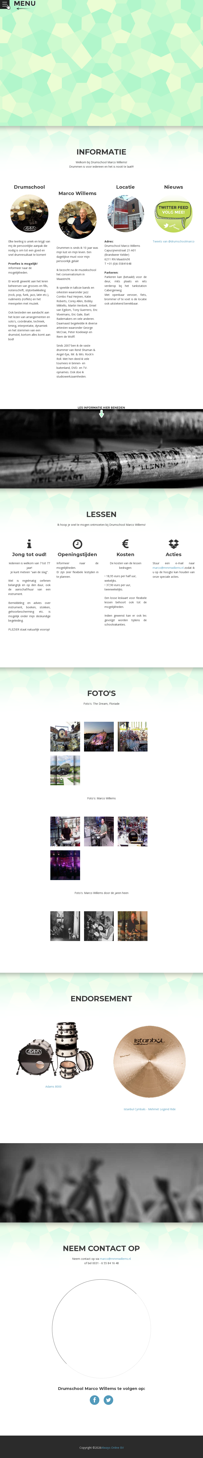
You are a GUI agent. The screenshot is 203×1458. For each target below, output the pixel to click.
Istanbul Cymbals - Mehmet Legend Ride (150, 1109)
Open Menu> (5, 4)
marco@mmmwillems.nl (115, 1259)
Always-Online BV (112, 1447)
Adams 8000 (53, 1086)
